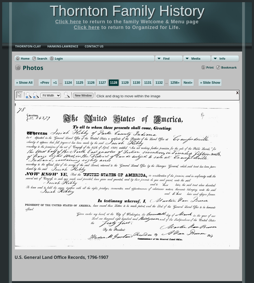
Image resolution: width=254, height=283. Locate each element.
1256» (175, 83)
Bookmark (229, 67)
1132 (159, 83)
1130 (136, 83)
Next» (188, 83)
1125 (79, 83)
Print (210, 67)
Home (25, 58)
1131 (147, 83)
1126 (91, 83)
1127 (102, 83)
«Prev (44, 83)
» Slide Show (210, 83)
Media (195, 58)
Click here (68, 21)
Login (59, 58)
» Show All (24, 83)
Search (42, 58)
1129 (125, 83)
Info (222, 58)
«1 (55, 83)
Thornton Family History (126, 10)
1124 (68, 83)
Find (166, 58)
